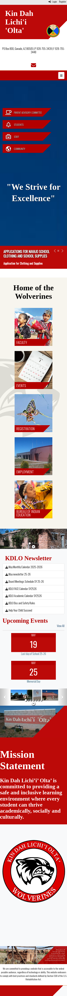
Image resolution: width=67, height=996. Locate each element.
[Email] (33, 66)
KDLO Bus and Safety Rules (20, 603)
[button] (54, 257)
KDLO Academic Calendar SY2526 (23, 596)
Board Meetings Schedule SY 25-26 (24, 581)
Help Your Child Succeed (18, 610)
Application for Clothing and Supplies (23, 263)
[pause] (33, 546)
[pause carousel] (58, 250)
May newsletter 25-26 (18, 574)
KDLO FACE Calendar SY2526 (21, 589)
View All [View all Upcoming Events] (60, 626)
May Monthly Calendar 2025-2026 (23, 567)
